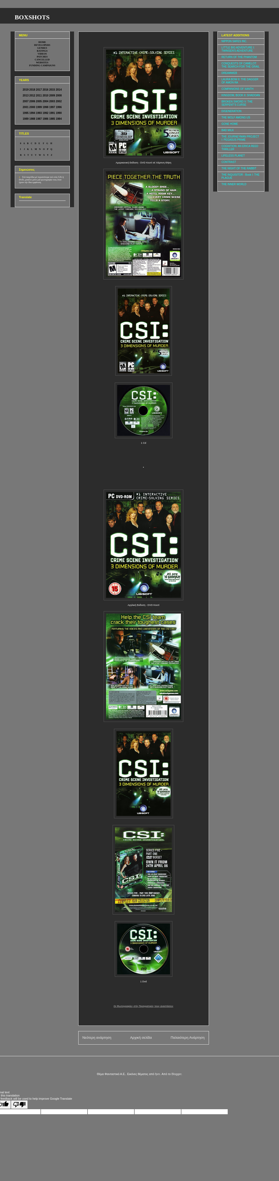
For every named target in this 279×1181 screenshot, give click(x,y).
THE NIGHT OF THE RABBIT (239, 168)
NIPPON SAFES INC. (234, 41)
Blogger (176, 1074)
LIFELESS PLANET (233, 155)
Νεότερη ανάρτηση (97, 1038)
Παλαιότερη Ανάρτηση (187, 1038)
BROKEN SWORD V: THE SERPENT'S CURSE (237, 103)
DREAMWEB (229, 73)
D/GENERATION (231, 111)
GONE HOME (230, 123)
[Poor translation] (19, 1104)
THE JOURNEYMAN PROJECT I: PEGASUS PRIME (240, 138)
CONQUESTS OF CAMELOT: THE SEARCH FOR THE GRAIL (241, 65)
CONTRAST (229, 162)
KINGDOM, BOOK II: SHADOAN (241, 95)
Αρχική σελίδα (141, 1038)
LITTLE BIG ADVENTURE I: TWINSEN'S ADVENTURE (238, 49)
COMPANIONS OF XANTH (238, 88)
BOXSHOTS (32, 17)
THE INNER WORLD (234, 184)
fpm (157, 1074)
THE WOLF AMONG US (236, 117)
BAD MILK (228, 130)
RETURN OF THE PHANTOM (239, 57)
